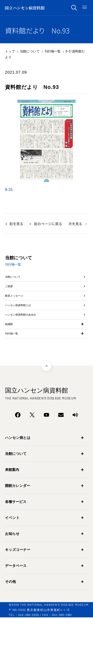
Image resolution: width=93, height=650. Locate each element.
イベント (12, 550)
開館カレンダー (17, 518)
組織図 (11, 349)
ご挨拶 (11, 293)
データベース (16, 598)
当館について (30, 51)
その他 (10, 614)
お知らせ (12, 566)
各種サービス (15, 534)
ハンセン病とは (17, 470)
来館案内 (12, 502)
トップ (10, 51)
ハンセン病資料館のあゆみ (29, 335)
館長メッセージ (19, 307)
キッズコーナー (17, 582)
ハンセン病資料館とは (25, 321)
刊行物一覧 (53, 51)
